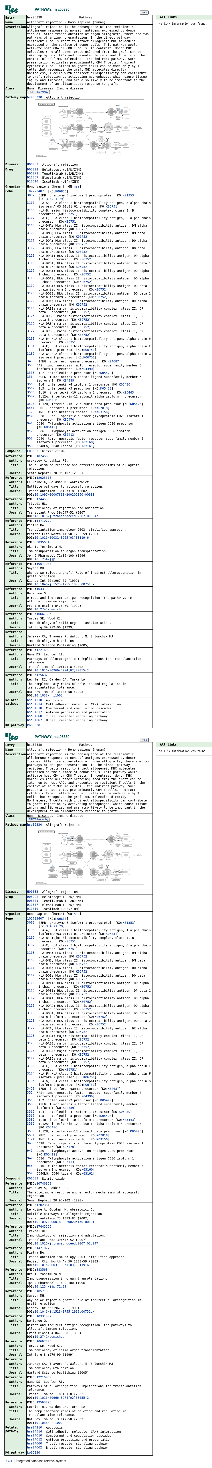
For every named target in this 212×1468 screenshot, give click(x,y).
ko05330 (33, 725)
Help (144, 12)
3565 (31, 384)
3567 (31, 388)
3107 (31, 218)
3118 (31, 278)
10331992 (43, 589)
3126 (31, 324)
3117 (31, 271)
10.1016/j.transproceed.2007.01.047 (66, 516)
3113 (31, 256)
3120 (31, 293)
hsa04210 (34, 700)
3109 (31, 233)
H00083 (32, 164)
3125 (31, 316)
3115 (31, 263)
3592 (31, 396)
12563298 (43, 675)
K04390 (87, 369)
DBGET (9, 1462)
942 (30, 431)
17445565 (43, 499)
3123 (31, 309)
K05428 (105, 389)
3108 (31, 226)
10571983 (43, 564)
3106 (31, 210)
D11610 (32, 182)
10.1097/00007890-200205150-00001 (64, 495)
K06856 (61, 192)
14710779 (43, 521)
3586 (31, 392)
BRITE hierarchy (38, 92)
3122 (31, 301)
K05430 (124, 385)
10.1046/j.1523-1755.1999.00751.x (64, 584)
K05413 (68, 435)
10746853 (43, 456)
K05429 (105, 373)
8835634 (43, 542)
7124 (31, 412)
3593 (31, 404)
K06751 (111, 207)
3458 (31, 361)
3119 (31, 286)
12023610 (43, 478)
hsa (76, 187)
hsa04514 (34, 704)
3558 (31, 373)
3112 (31, 248)
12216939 (43, 650)
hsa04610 (34, 708)
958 (30, 439)
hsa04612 (34, 712)
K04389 (68, 381)
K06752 (81, 229)
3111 (31, 241)
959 (30, 446)
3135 (31, 354)
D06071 (32, 174)
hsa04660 (34, 716)
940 (30, 416)
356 (30, 377)
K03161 (87, 446)
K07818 (102, 408)
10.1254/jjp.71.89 (50, 559)
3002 (31, 195)
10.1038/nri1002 (48, 696)
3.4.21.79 (54, 199)
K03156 (102, 412)
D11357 (32, 178)
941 (30, 423)
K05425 (135, 404)
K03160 (87, 442)
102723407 (35, 191)
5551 (31, 408)
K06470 (68, 420)
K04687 (113, 362)
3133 (31, 339)
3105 (31, 203)
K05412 (49, 427)
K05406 (51, 400)
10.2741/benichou (49, 609)
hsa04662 (34, 720)
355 (30, 365)
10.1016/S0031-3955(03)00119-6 (61, 538)
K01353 (128, 196)
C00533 (32, 451)
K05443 (128, 393)
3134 (31, 346)
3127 (31, 331)
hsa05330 (34, 97)
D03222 (32, 170)
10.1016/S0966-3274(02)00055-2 (61, 671)
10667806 (43, 614)
